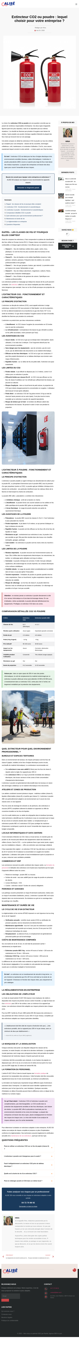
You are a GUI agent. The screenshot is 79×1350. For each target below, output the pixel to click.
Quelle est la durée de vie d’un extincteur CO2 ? (20, 1173)
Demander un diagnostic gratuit (28, 187)
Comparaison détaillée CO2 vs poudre (18, 213)
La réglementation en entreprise (16, 221)
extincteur (14, 284)
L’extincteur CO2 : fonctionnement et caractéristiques (23, 207)
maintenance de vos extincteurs (21, 1136)
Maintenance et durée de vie (15, 218)
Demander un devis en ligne (28, 1206)
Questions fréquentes (13, 224)
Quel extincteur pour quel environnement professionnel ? (24, 216)
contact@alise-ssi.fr (55, 1292)
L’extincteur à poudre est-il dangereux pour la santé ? (22, 1156)
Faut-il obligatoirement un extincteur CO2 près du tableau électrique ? (24, 1165)
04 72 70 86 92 (28, 1203)
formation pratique (40, 1073)
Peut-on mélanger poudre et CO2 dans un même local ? (23, 1181)
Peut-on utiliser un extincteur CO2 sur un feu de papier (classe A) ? (26, 1147)
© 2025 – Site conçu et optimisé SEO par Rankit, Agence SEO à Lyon (39, 1333)
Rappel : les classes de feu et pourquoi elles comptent (23, 204)
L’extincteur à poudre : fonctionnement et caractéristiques (24, 210)
